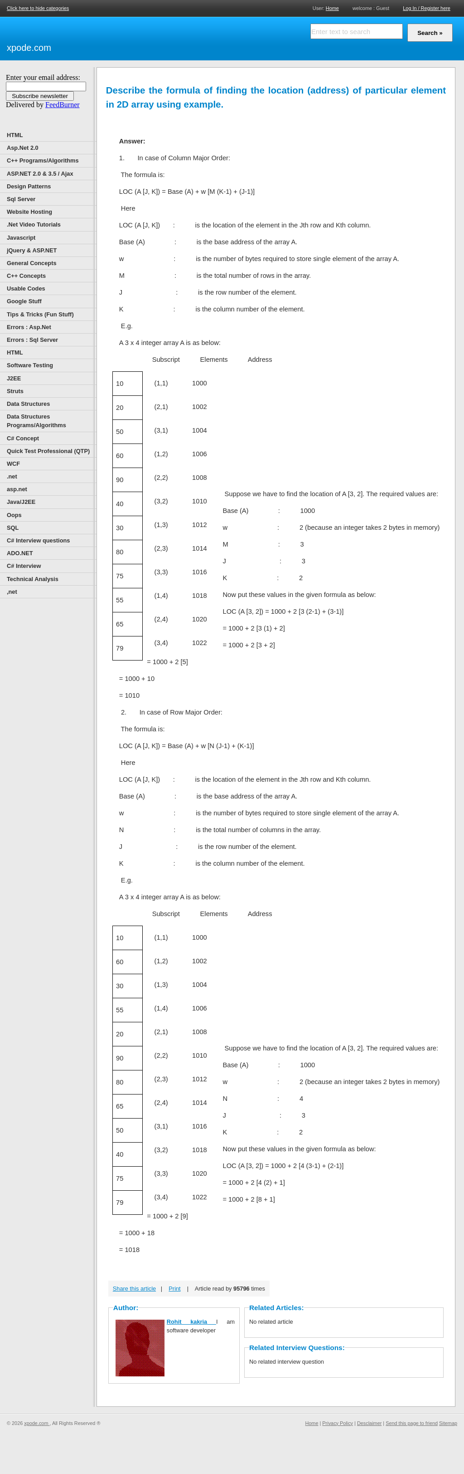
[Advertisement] (159, 37)
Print (174, 1288)
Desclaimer (369, 1423)
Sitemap (448, 1423)
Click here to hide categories (38, 8)
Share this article (134, 1288)
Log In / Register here (426, 8)
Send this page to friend (412, 1423)
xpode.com (29, 48)
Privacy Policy (337, 1423)
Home (332, 7)
